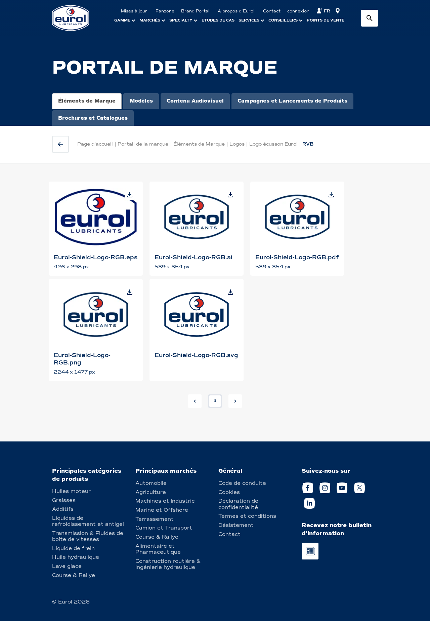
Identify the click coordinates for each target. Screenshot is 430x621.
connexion (298, 11)
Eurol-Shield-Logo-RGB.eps (95, 257)
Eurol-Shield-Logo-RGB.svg (196, 355)
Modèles (141, 101)
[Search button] (369, 18)
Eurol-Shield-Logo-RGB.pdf (297, 257)
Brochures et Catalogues (93, 118)
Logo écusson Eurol (273, 144)
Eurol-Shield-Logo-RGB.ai (193, 257)
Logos (237, 144)
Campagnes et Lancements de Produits (292, 101)
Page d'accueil (95, 144)
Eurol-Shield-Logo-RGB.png (82, 359)
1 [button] (215, 400)
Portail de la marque (143, 144)
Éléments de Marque (87, 101)
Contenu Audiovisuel (195, 101)
